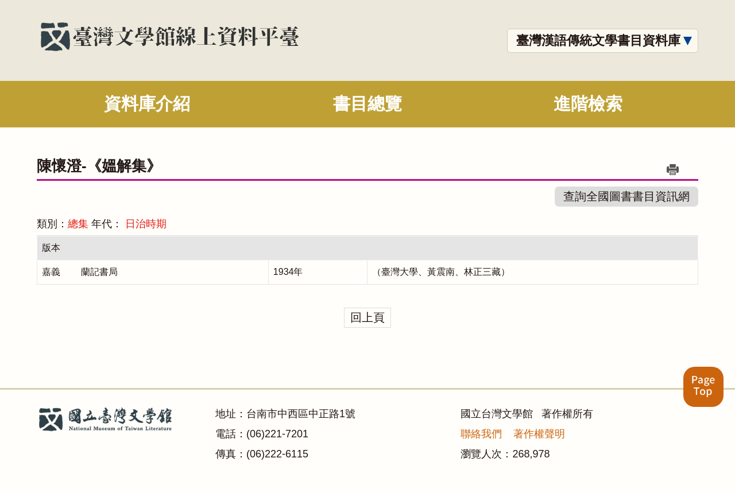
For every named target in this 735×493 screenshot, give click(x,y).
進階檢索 (588, 103)
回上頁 (367, 317)
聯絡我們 (481, 434)
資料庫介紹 (147, 103)
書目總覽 (367, 103)
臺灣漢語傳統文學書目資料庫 (598, 40)
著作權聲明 (539, 434)
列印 (672, 169)
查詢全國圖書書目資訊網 (626, 196)
